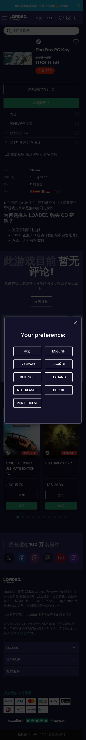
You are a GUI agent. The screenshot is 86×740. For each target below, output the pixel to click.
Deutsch (27, 377)
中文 (27, 351)
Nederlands (27, 390)
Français (27, 364)
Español (59, 364)
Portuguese (27, 403)
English (58, 351)
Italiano (59, 377)
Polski (58, 390)
